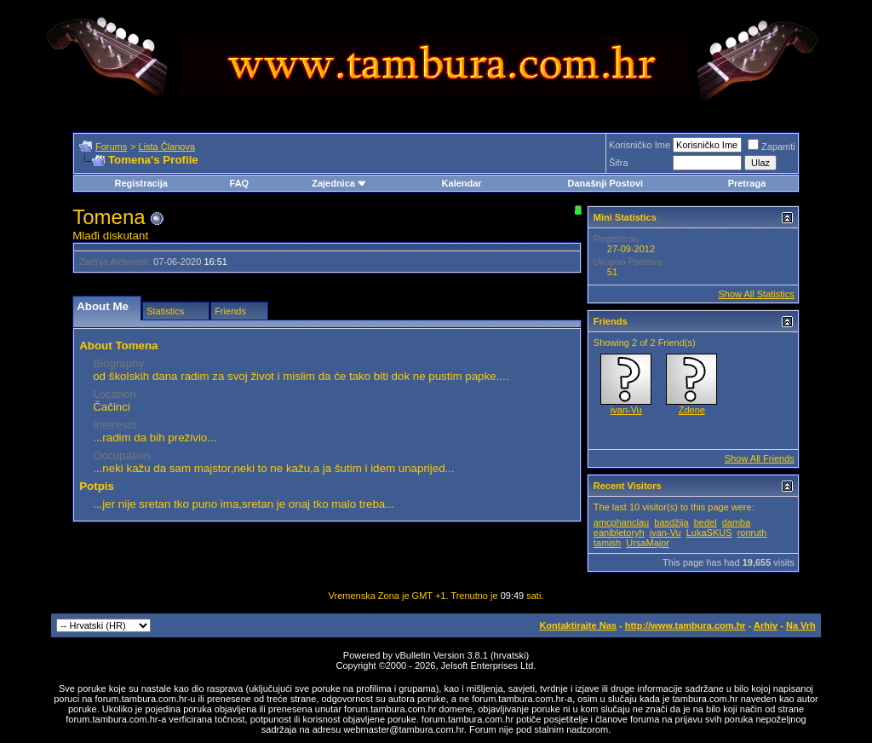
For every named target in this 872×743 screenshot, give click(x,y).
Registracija (141, 183)
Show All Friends (760, 458)
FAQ (240, 183)
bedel (705, 522)
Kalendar (462, 183)
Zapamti (771, 146)
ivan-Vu (626, 410)
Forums (111, 146)
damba (736, 522)
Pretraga (747, 183)
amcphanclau (621, 522)
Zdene (692, 410)
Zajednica (339, 183)
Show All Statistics (757, 294)
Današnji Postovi (605, 183)
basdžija (671, 522)
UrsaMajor (647, 543)
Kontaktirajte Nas (577, 625)
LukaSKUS (709, 532)
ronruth (752, 532)
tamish (607, 543)
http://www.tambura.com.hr (685, 625)
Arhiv (765, 625)
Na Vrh (801, 625)
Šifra (618, 163)
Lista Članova (166, 146)
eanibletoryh (619, 532)
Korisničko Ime (639, 145)
